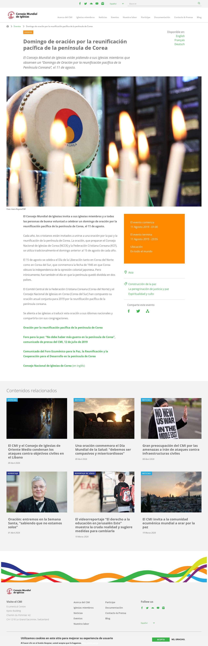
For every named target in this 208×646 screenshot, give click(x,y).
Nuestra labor (130, 17)
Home (7, 26)
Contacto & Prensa (183, 17)
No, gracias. (178, 639)
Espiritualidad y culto (141, 294)
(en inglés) (54, 365)
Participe (145, 17)
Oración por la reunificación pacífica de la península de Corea (63, 327)
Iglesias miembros (85, 17)
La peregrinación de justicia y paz (148, 289)
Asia (130, 272)
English (180, 36)
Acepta (161, 639)
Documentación (162, 17)
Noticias (103, 17)
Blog (199, 17)
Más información (90, 643)
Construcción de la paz (142, 284)
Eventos (115, 17)
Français (180, 40)
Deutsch (180, 44)
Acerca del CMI (65, 17)
